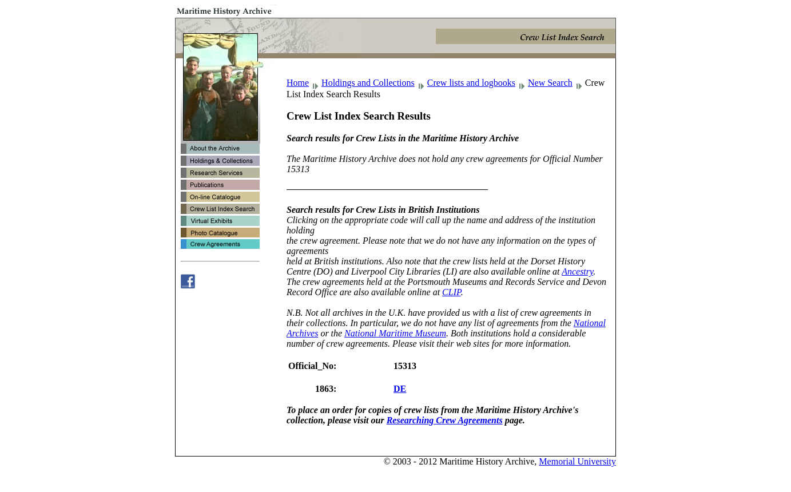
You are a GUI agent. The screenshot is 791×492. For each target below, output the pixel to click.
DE (399, 389)
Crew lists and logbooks (471, 83)
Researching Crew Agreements (445, 420)
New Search (550, 83)
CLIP (451, 292)
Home (298, 83)
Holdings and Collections (368, 83)
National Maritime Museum (395, 333)
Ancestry (577, 271)
